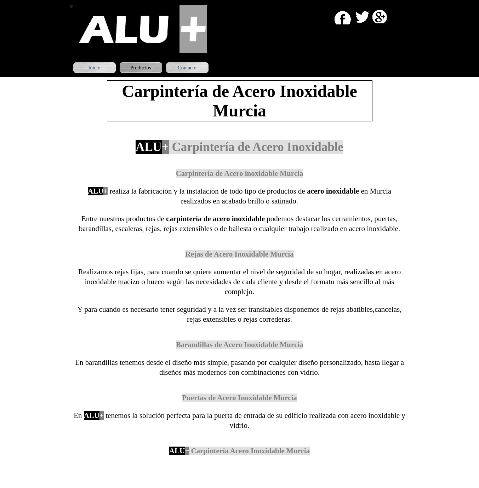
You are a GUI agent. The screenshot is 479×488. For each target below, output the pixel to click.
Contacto (187, 67)
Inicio (94, 67)
